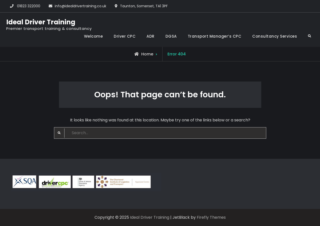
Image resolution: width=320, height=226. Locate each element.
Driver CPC (125, 36)
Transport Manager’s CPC (215, 36)
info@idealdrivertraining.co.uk (80, 6)
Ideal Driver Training (40, 22)
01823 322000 (28, 6)
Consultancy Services (274, 36)
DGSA (171, 36)
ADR (150, 36)
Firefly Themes (211, 217)
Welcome (93, 36)
